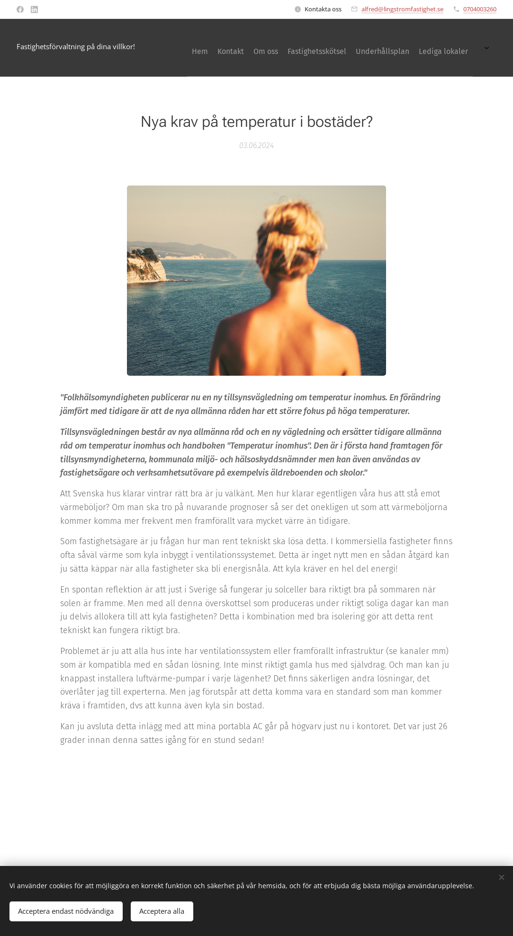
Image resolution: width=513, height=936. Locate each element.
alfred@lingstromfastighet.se (402, 9)
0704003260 (479, 9)
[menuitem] (385, 48)
